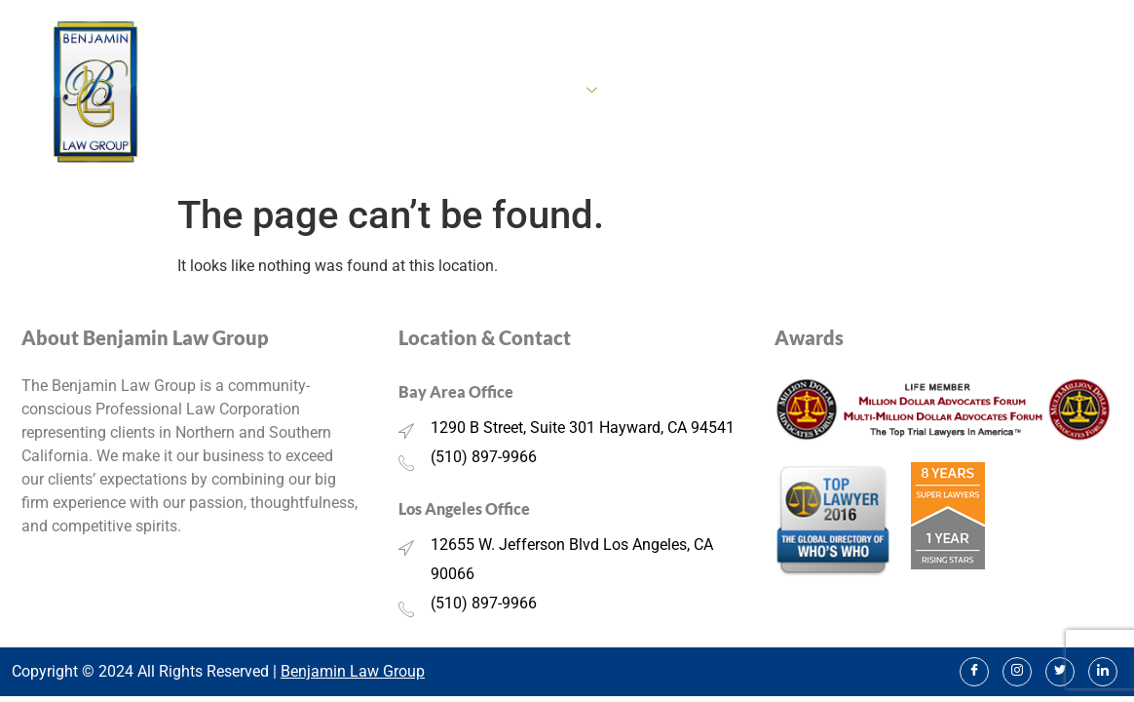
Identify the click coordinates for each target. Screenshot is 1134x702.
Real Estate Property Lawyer (723, 91)
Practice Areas (540, 91)
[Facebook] (974, 671)
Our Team (875, 91)
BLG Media (970, 91)
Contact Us (1071, 91)
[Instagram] (1017, 671)
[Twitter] (1060, 671)
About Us (425, 91)
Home (345, 91)
